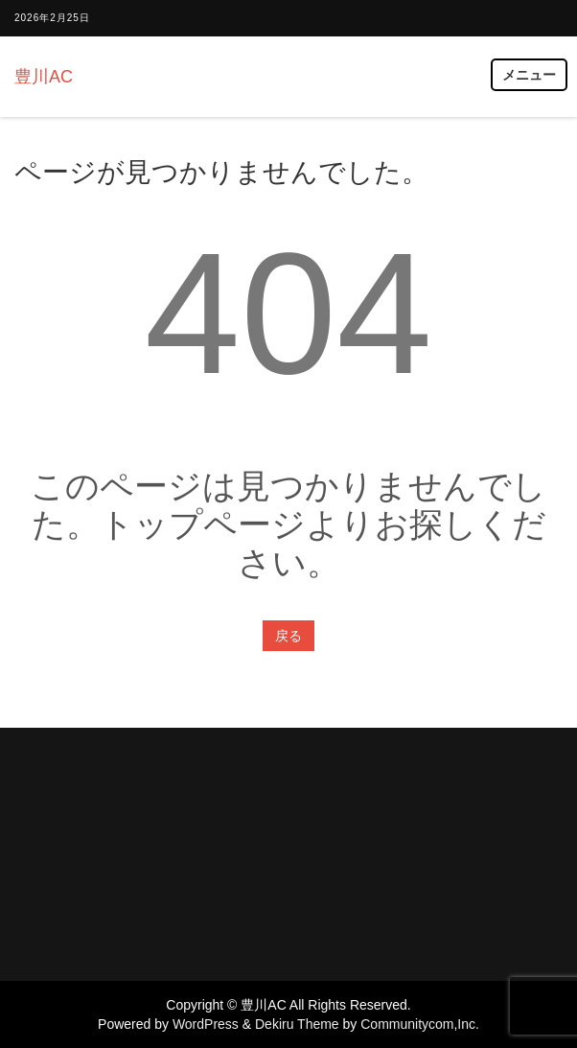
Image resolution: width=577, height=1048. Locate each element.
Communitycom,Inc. (419, 1024)
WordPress (206, 1024)
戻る (288, 635)
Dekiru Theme (297, 1024)
